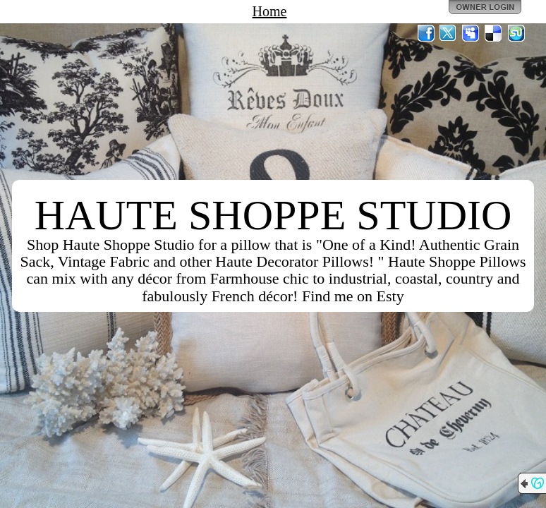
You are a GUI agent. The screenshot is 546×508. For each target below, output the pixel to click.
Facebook (426, 33)
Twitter (449, 33)
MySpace (471, 33)
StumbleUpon (516, 33)
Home (270, 11)
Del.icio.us (494, 33)
